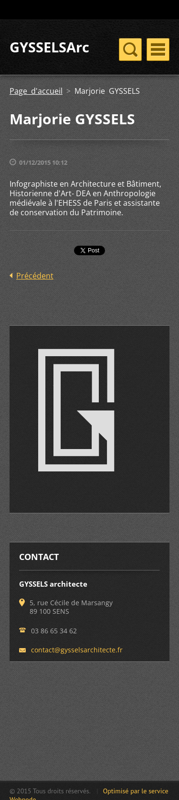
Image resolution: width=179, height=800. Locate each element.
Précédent (34, 275)
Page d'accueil (36, 91)
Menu (158, 49)
